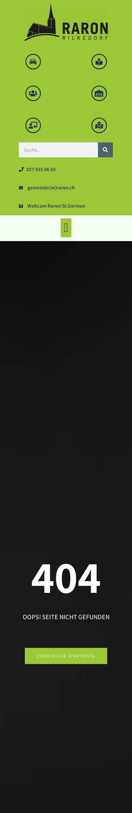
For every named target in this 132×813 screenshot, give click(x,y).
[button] (66, 227)
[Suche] (105, 149)
